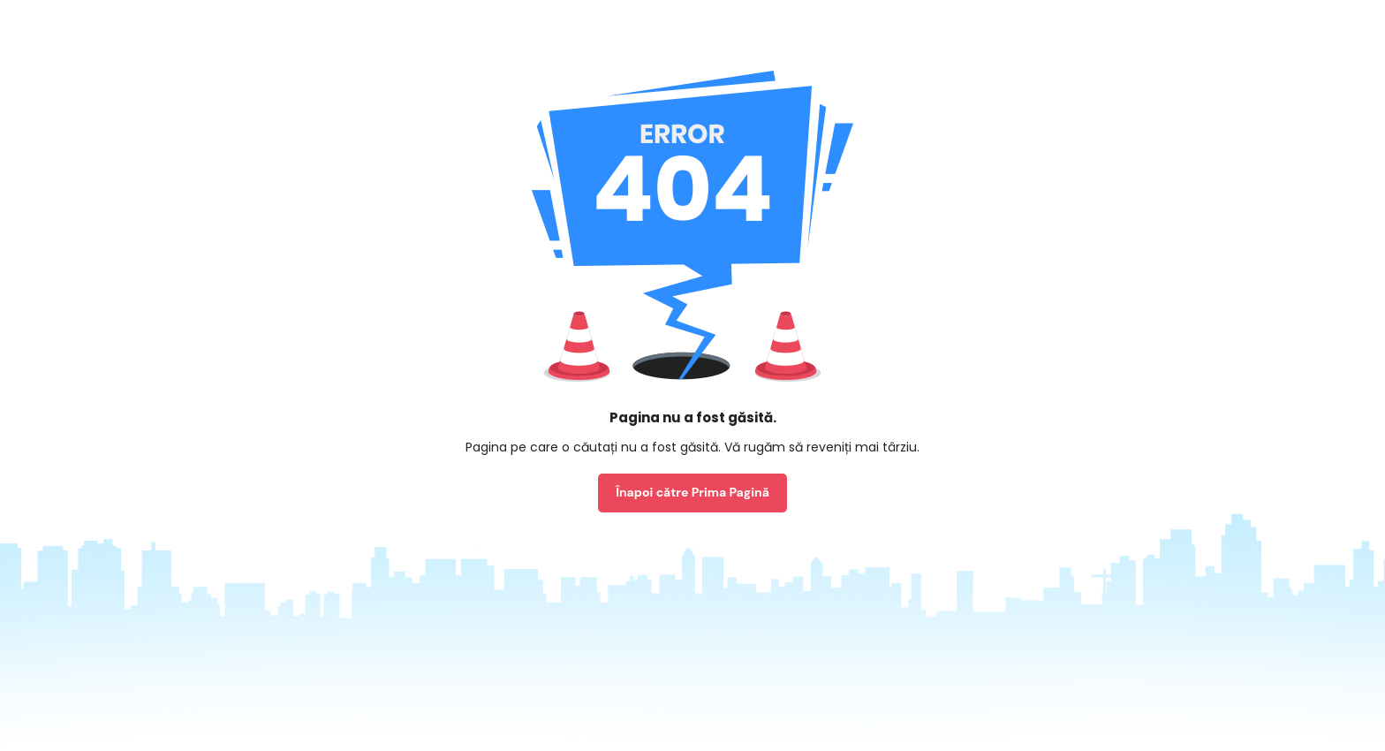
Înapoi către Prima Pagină (692, 492)
